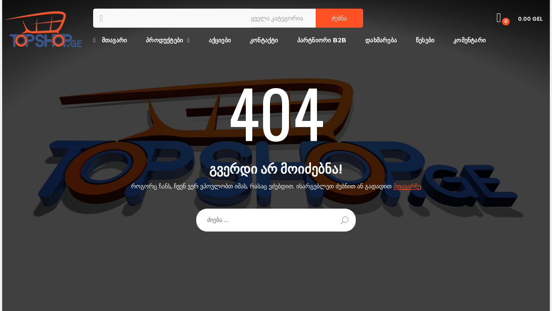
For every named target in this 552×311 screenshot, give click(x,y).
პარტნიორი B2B (322, 40)
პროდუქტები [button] (164, 40)
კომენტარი (469, 40)
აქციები (220, 40)
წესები (425, 40)
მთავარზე (407, 186)
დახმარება (381, 40)
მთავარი (110, 40)
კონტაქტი (264, 40)
